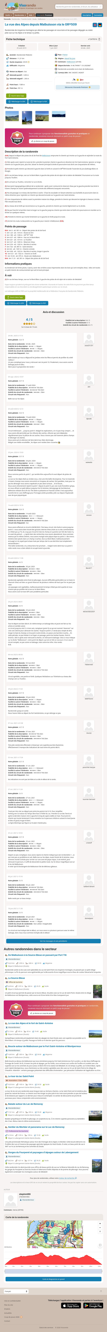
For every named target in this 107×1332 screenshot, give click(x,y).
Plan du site (8, 1305)
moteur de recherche (68, 1178)
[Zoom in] (100, 1224)
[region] (53, 1234)
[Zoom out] (100, 1228)
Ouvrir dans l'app (16, 96)
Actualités (8, 1313)
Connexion (98, 15)
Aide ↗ (31, 15)
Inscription (87, 15)
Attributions (8, 1247)
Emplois (7, 1309)
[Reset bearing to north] (100, 1232)
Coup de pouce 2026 (13, 1317)
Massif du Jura (70, 58)
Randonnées (20, 15)
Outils (8, 15)
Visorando (7, 19)
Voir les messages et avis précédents (53, 941)
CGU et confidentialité (12, 1301)
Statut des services (46, 1327)
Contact (7, 1321)
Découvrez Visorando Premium (78, 87)
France (65, 55)
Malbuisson (71, 62)
